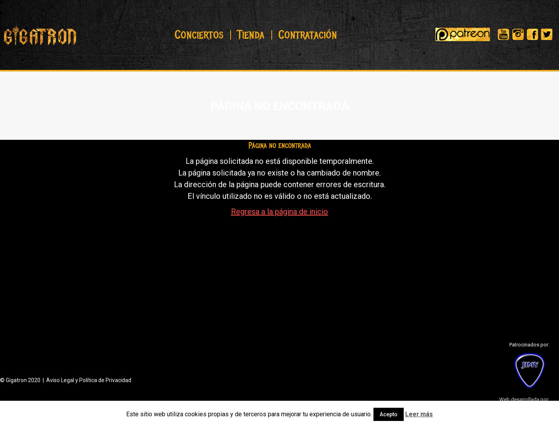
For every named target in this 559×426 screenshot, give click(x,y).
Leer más (419, 414)
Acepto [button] (389, 414)
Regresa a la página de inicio (279, 211)
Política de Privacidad (105, 380)
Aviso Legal (60, 380)
